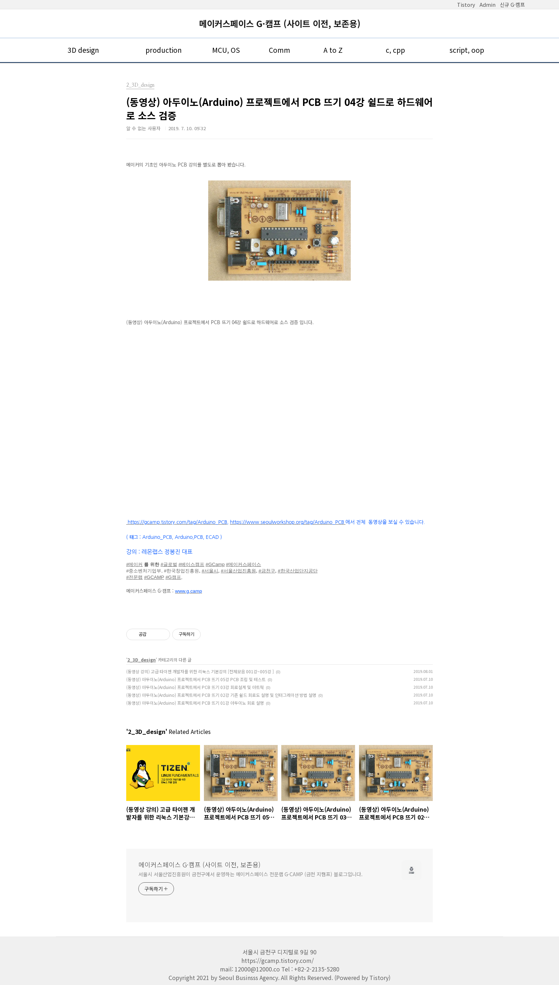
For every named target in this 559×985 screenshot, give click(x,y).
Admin (487, 4)
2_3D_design (141, 660)
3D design (83, 50)
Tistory (466, 4)
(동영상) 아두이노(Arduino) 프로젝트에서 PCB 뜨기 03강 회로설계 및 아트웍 (195, 687)
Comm (279, 50)
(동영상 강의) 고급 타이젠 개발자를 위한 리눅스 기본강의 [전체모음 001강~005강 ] (200, 671)
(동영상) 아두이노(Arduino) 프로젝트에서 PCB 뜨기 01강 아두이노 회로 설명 (195, 703)
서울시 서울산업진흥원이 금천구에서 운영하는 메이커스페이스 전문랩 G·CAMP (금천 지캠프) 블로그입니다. (250, 874)
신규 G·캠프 (512, 4)
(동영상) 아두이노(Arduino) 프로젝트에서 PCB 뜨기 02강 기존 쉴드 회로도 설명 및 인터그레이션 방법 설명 (221, 695)
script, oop (467, 50)
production (163, 50)
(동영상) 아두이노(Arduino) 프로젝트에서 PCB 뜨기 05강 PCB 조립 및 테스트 (196, 679)
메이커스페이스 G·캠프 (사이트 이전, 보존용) (279, 23)
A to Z (333, 50)
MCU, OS (226, 50)
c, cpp (395, 50)
